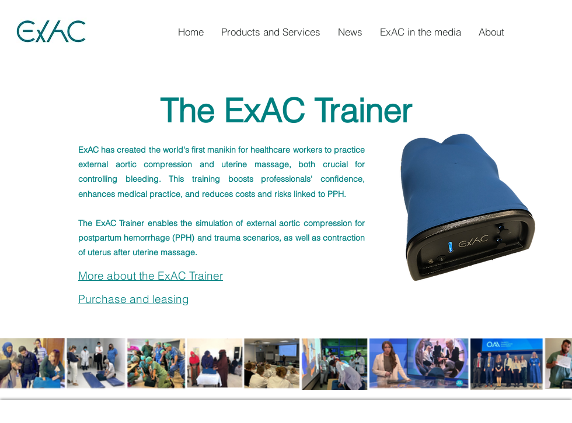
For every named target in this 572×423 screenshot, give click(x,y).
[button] (491, 32)
